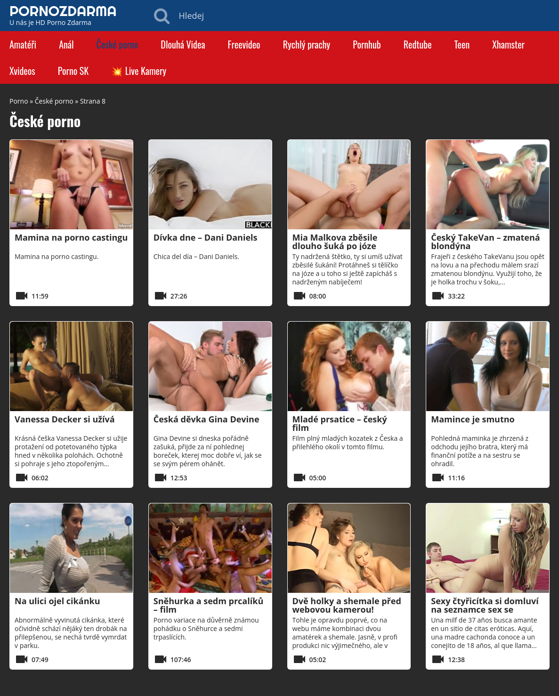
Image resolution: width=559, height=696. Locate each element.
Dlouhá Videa (183, 44)
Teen (462, 44)
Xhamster (508, 44)
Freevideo (244, 44)
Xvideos (22, 71)
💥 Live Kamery (138, 71)
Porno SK (73, 71)
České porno (117, 44)
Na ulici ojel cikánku (57, 601)
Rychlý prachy (307, 44)
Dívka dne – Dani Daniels (206, 237)
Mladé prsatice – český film (339, 423)
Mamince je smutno (472, 419)
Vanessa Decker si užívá (65, 419)
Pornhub (367, 44)
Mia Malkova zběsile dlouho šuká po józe (335, 241)
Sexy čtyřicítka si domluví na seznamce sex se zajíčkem (485, 609)
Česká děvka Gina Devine (206, 419)
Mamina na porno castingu (71, 237)
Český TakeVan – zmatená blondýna (485, 241)
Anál (66, 44)
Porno (18, 101)
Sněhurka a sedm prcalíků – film (208, 605)
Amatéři (22, 44)
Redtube (418, 44)
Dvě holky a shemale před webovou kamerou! (346, 605)
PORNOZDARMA (63, 11)
